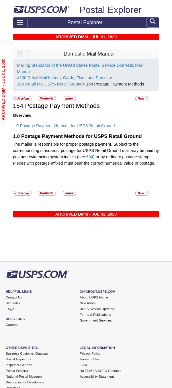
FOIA (83, 365)
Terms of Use (89, 359)
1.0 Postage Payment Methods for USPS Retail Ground (64, 125)
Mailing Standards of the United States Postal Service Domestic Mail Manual (79, 68)
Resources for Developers (25, 382)
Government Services (96, 320)
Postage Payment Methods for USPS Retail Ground (81, 136)
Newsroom (87, 303)
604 (89, 157)
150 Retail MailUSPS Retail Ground (49, 84)
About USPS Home (94, 297)
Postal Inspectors (18, 359)
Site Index (13, 303)
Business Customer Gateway (27, 353)
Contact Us (14, 297)
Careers (11, 324)
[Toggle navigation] (20, 23)
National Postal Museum (24, 376)
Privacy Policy (90, 353)
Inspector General (19, 365)
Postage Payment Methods (61, 105)
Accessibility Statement (97, 376)
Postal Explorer (110, 10)
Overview (22, 115)
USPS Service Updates (97, 309)
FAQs (10, 309)
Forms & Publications (95, 314)
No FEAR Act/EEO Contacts (100, 370)
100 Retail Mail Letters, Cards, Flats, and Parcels (64, 77)
